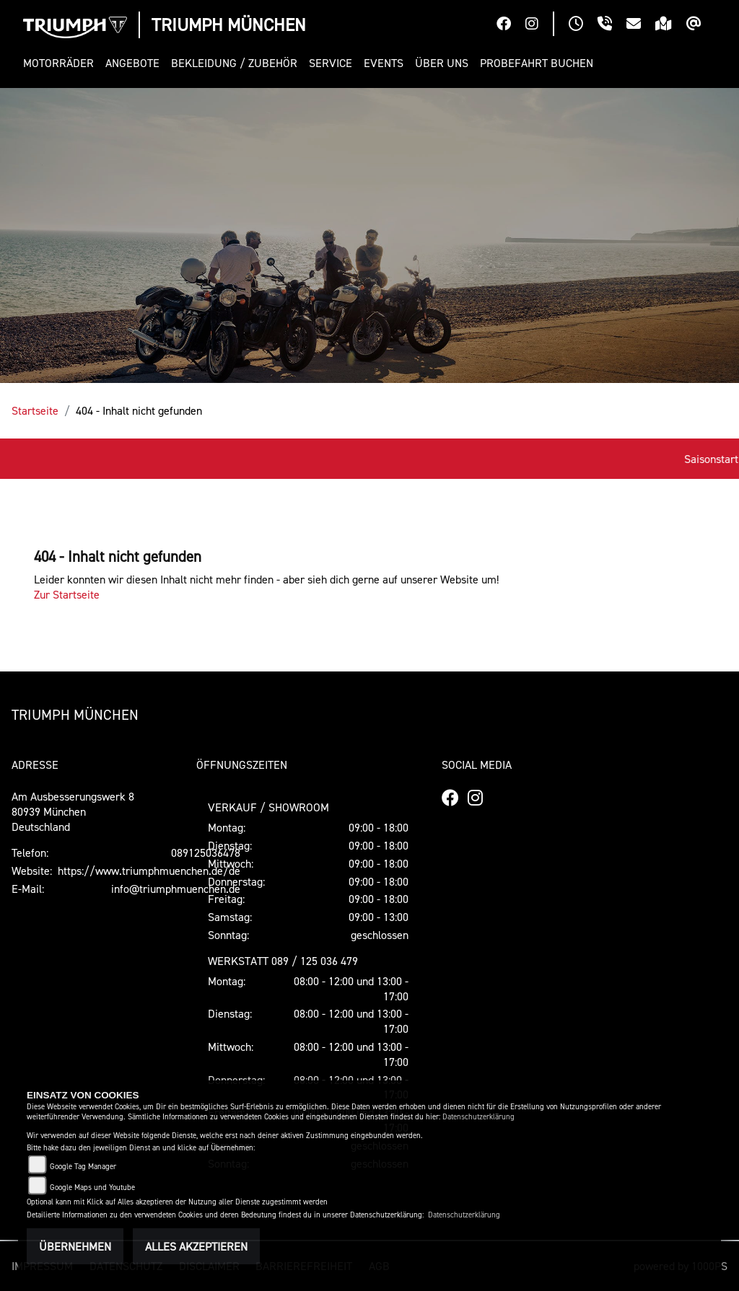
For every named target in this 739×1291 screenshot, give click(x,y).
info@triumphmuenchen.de (175, 888)
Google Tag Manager (83, 1166)
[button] (61, 63)
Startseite (35, 410)
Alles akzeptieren (196, 1246)
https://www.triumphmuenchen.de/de (149, 870)
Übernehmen (75, 1246)
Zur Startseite (67, 594)
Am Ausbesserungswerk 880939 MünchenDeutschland (73, 811)
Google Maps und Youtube (92, 1187)
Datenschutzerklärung (478, 1117)
